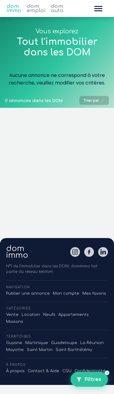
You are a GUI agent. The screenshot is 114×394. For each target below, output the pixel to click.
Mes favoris (94, 293)
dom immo (14, 8)
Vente (12, 315)
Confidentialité (89, 371)
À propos (15, 371)
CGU (66, 371)
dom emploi (36, 8)
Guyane (14, 343)
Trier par (94, 100)
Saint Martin (40, 350)
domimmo (17, 252)
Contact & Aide (43, 371)
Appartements (73, 315)
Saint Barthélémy (74, 350)
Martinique (36, 343)
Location (31, 315)
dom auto (57, 8)
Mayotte (15, 350)
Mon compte (66, 293)
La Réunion (92, 343)
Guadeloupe (64, 343)
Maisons (14, 322)
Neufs (49, 315)
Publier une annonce (28, 293)
